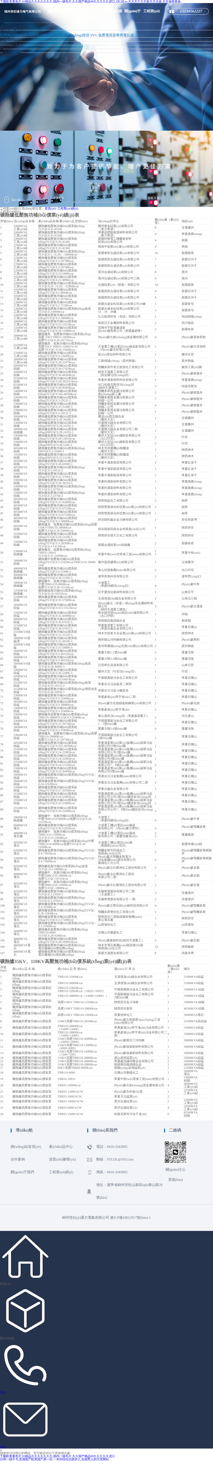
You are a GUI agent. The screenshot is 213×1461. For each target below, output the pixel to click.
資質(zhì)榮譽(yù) (13, 43)
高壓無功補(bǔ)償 (42, 35)
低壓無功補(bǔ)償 (14, 35)
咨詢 (3, 1447)
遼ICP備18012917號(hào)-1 (130, 1218)
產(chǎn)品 (7, 1338)
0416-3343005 (10, 54)
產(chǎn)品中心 (12, 32)
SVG (93, 35)
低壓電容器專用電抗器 (116, 35)
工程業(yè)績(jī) (12, 51)
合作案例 (94, 11)
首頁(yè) (50, 208)
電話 (3, 1392)
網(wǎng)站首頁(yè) (15, 28)
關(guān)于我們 (12, 47)
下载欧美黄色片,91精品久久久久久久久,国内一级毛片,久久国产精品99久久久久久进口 (57, 1456)
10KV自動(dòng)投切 (73, 35)
